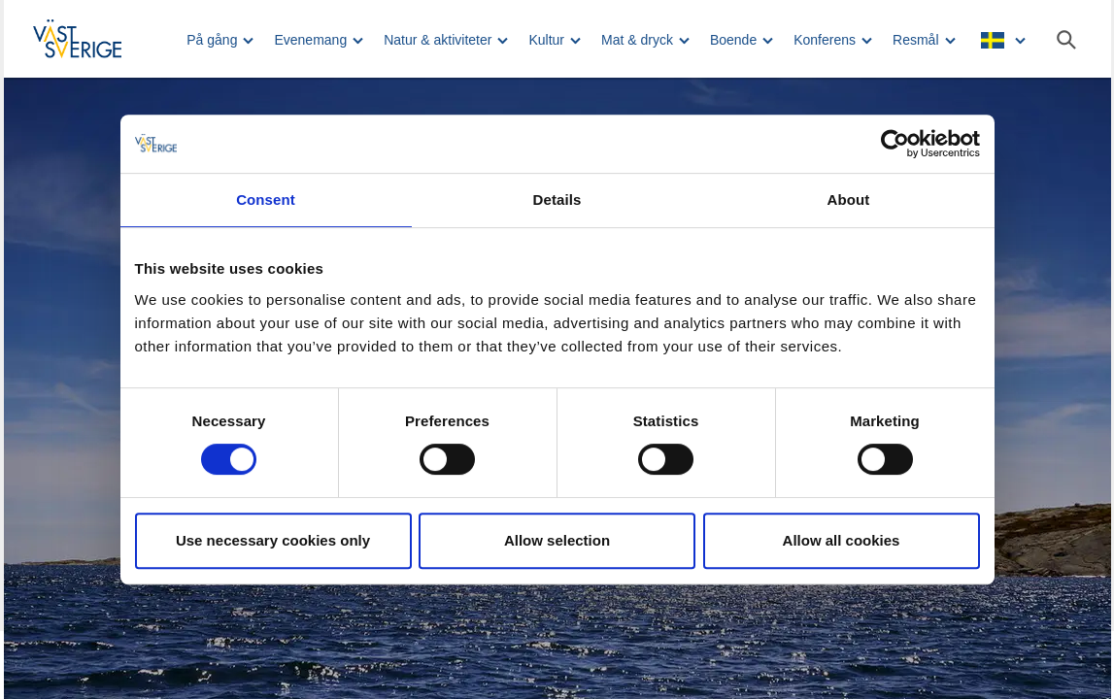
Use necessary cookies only (273, 540)
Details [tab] (557, 199)
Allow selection (557, 540)
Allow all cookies (841, 540)
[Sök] (1066, 39)
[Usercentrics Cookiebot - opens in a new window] (895, 143)
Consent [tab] (265, 199)
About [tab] (848, 199)
